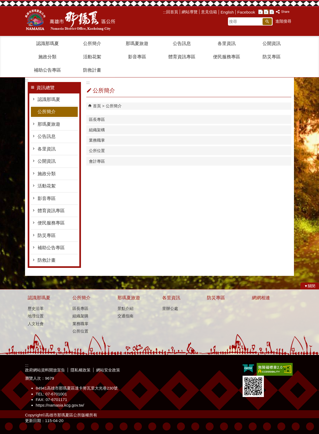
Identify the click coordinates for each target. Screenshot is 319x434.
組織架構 (97, 130)
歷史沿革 (36, 308)
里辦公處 (170, 308)
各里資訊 (227, 43)
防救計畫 (92, 70)
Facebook (246, 12)
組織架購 (80, 316)
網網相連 (261, 297)
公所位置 (97, 150)
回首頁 (172, 12)
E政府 (248, 369)
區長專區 (97, 119)
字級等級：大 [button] (271, 12)
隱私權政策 (81, 370)
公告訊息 (182, 43)
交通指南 (125, 316)
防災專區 (272, 56)
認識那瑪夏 (47, 43)
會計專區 (97, 161)
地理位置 (36, 316)
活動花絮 (92, 56)
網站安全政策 (108, 370)
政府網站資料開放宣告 (45, 370)
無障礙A (275, 369)
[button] (267, 21)
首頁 (97, 106)
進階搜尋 (283, 21)
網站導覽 (190, 12)
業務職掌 (97, 140)
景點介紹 (125, 308)
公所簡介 (92, 43)
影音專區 (137, 56)
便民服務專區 (226, 56)
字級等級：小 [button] (260, 12)
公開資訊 (272, 43)
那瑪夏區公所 (70, 20)
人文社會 (36, 323)
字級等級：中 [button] (266, 11)
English (227, 12)
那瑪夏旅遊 (137, 43)
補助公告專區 (47, 70)
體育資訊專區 (181, 56)
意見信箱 (209, 12)
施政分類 (47, 56)
